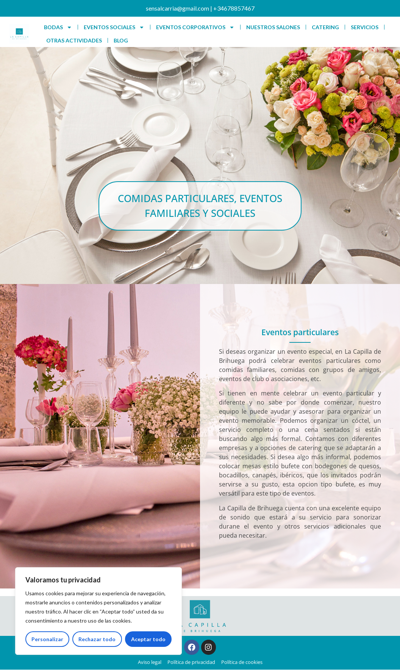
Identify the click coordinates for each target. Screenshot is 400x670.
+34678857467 (234, 8)
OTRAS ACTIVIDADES (74, 40)
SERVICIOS (364, 27)
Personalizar (47, 639)
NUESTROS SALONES (273, 27)
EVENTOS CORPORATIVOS (195, 27)
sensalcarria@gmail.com (177, 8)
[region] (98, 611)
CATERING (325, 27)
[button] (200, 207)
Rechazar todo (97, 639)
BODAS (58, 27)
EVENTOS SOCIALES (114, 27)
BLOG (121, 40)
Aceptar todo (148, 639)
